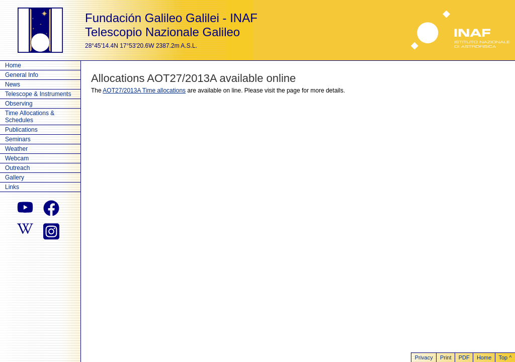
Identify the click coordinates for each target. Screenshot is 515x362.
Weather (16, 148)
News (12, 84)
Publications (21, 129)
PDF (464, 357)
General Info (21, 74)
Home (13, 65)
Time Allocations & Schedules (29, 117)
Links (12, 187)
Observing (19, 103)
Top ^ (504, 357)
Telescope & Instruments (38, 94)
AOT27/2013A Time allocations (144, 90)
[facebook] (51, 208)
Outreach (17, 167)
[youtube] (25, 208)
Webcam (17, 158)
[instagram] (51, 230)
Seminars (18, 139)
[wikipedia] (25, 230)
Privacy (424, 357)
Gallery (14, 177)
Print (446, 357)
